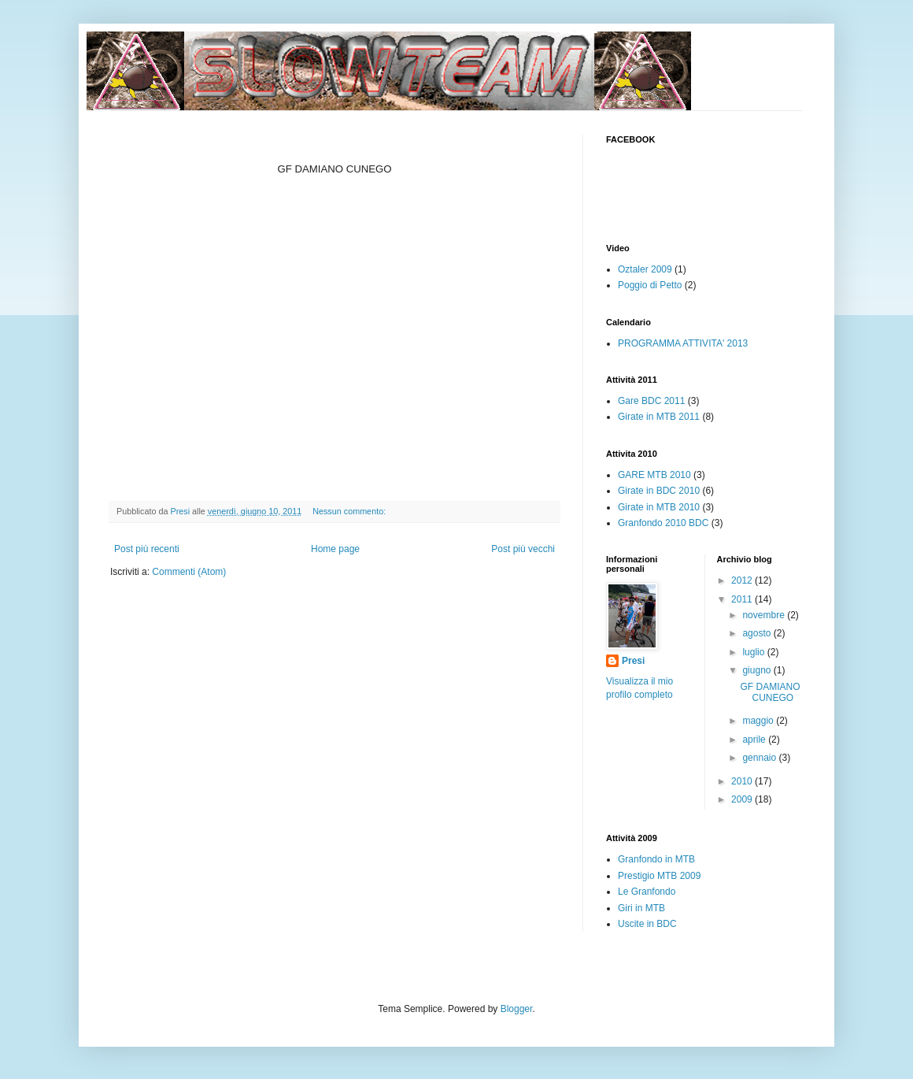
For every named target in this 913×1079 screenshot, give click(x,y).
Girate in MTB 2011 (659, 416)
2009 (743, 799)
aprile (755, 739)
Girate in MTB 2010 (659, 507)
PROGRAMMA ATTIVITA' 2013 (683, 343)
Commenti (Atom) (189, 571)
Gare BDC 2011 (651, 400)
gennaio (760, 757)
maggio (759, 720)
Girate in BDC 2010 (659, 490)
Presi (633, 660)
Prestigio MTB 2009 (659, 875)
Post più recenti (146, 548)
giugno (757, 670)
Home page (335, 548)
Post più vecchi (523, 548)
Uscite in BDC (647, 923)
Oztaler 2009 (645, 269)
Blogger (517, 1008)
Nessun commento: (350, 511)
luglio (754, 652)
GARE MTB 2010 (654, 474)
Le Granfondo (646, 891)
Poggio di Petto (650, 285)
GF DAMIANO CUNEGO (770, 692)
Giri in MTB (641, 908)
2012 (743, 580)
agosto (757, 633)
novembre (764, 615)
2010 (743, 781)
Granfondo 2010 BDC (663, 522)
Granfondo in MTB (656, 859)
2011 (743, 599)
